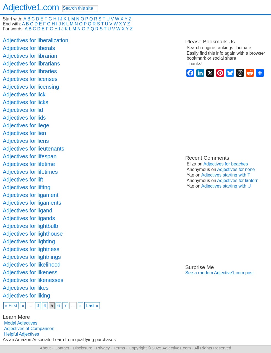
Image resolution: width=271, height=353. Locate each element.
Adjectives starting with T (225, 175)
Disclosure (82, 348)
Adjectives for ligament (30, 195)
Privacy (103, 348)
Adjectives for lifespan (30, 156)
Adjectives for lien (24, 133)
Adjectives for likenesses (33, 280)
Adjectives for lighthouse (33, 234)
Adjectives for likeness (30, 272)
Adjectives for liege (26, 125)
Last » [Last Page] (92, 305)
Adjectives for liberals (29, 48)
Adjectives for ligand (27, 210)
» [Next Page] (80, 305)
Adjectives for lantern (237, 180)
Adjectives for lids (24, 118)
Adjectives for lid (23, 110)
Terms (119, 348)
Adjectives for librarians (31, 63)
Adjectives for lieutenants (33, 149)
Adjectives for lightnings (32, 257)
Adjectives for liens (26, 141)
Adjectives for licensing (31, 87)
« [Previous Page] (23, 305)
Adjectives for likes (26, 288)
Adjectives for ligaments (32, 203)
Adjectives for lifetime (29, 164)
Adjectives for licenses (30, 79)
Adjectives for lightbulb (30, 226)
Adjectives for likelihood (32, 265)
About (45, 348)
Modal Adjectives (20, 323)
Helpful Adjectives (21, 334)
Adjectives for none (236, 169)
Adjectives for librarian (30, 56)
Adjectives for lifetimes (30, 172)
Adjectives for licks (25, 102)
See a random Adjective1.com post (219, 272)
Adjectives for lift (23, 179)
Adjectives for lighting (29, 241)
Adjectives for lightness (31, 249)
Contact (61, 348)
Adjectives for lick (24, 94)
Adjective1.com (31, 7)
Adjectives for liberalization (35, 40)
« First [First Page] (11, 305)
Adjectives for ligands (29, 218)
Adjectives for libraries (30, 71)
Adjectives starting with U (226, 186)
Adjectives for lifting (26, 187)
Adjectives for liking (26, 296)
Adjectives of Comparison (29, 328)
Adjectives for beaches (226, 164)
